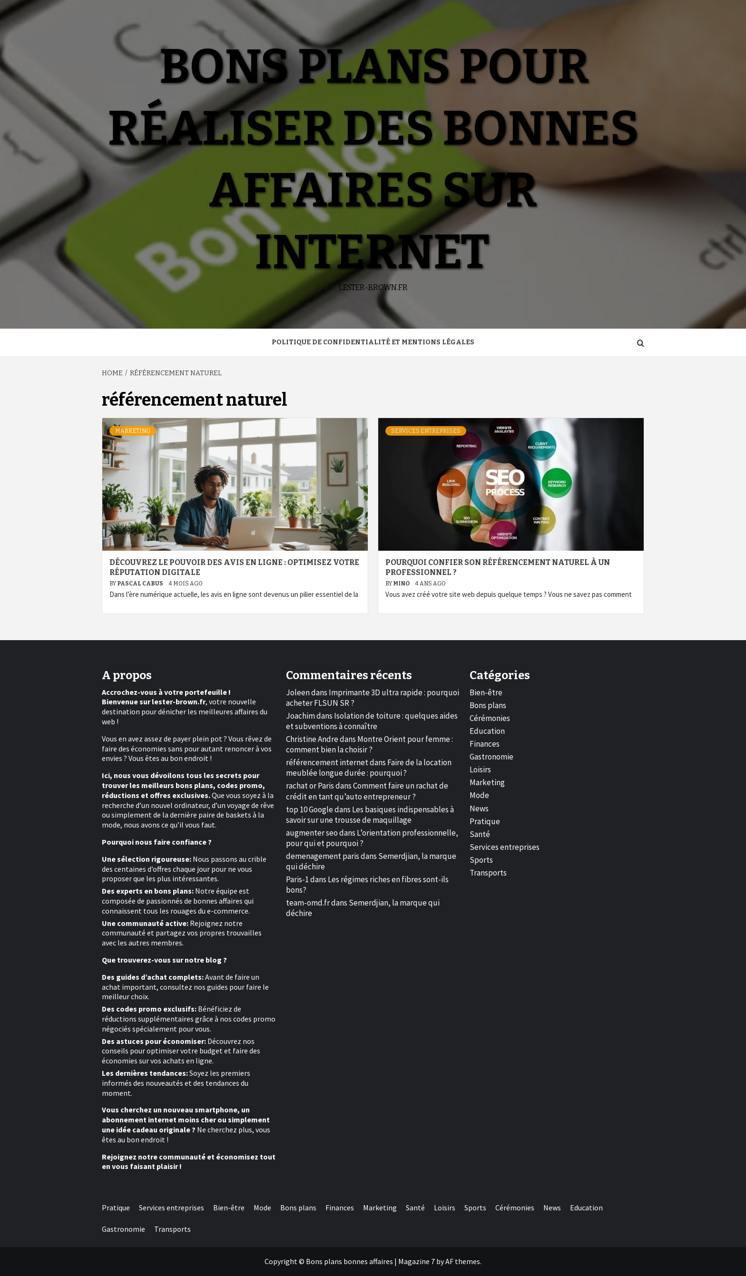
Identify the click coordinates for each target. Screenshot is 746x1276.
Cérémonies (490, 718)
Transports (488, 872)
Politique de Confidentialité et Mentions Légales (373, 342)
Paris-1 (297, 879)
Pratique (485, 821)
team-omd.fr (308, 902)
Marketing (132, 431)
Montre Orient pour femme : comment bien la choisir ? (369, 744)
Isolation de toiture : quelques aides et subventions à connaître (372, 721)
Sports (481, 860)
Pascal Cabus (140, 583)
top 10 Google (309, 809)
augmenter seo (312, 833)
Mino (402, 583)
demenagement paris (322, 856)
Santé (480, 834)
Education (487, 731)
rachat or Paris (310, 785)
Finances (485, 744)
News (479, 808)
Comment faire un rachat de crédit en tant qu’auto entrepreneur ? (367, 790)
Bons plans (488, 705)
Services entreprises (426, 431)
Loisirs (480, 769)
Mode (479, 795)
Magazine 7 (416, 1261)
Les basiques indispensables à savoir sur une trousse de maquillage (370, 814)
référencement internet (327, 762)
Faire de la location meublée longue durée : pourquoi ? (369, 767)
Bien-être (486, 692)
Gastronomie (491, 756)
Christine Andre (312, 739)
